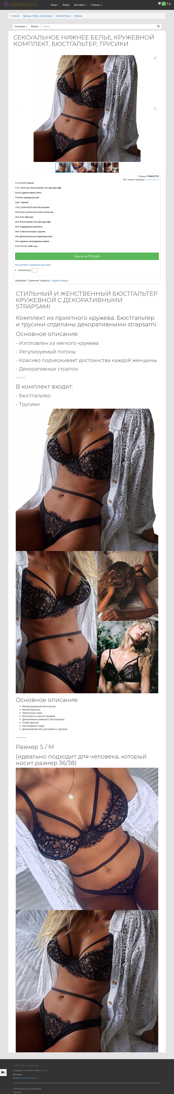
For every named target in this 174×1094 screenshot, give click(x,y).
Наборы (78, 15)
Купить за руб (87, 256)
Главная (15, 15)
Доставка (80, 4)
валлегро (23, 4)
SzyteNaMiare (152, 179)
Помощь (96, 4)
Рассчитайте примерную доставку (33, 264)
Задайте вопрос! (60, 280)
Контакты (17, 1074)
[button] (155, 58)
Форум (65, 4)
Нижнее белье (63, 15)
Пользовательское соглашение (27, 1089)
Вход (54, 4)
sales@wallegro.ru (29, 1078)
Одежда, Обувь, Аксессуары (37, 15)
